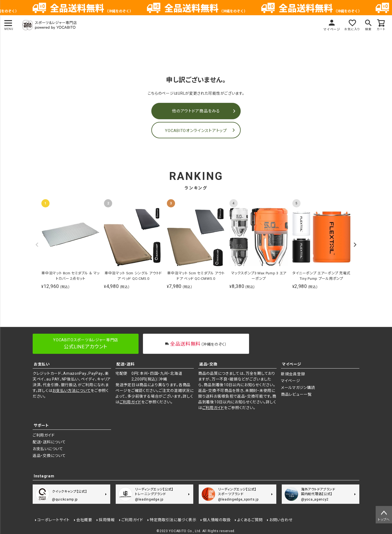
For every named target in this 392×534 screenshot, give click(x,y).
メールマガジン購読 (298, 387)
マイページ (329, 29)
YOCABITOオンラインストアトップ (196, 130)
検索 (367, 29)
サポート (41, 425)
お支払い (42, 364)
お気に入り (350, 29)
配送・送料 (126, 364)
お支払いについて (48, 449)
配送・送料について (49, 442)
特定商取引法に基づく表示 (172, 519)
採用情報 (107, 519)
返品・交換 (208, 364)
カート (380, 29)
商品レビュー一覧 (296, 394)
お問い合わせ (280, 519)
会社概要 (84, 519)
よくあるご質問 (249, 519)
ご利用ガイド (130, 402)
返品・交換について (49, 455)
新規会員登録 (293, 374)
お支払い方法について (71, 390)
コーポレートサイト (53, 519)
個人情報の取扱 (217, 519)
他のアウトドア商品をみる (196, 111)
